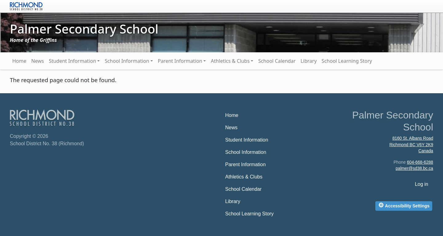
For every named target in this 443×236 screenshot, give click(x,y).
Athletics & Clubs (230, 61)
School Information (127, 61)
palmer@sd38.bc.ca (414, 168)
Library (309, 61)
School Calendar (277, 61)
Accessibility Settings (403, 205)
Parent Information (180, 61)
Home (19, 61)
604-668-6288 (420, 162)
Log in (421, 184)
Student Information (72, 61)
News (37, 61)
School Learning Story (346, 61)
